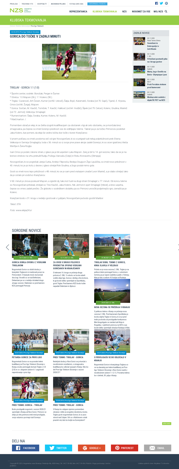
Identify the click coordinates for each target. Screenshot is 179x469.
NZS (124, 11)
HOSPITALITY (42, 4)
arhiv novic (166, 423)
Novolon (166, 463)
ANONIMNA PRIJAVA (58, 4)
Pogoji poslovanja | (99, 463)
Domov (12, 26)
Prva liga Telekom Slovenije (29, 32)
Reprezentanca (78, 11)
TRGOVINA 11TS (27, 4)
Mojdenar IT (158, 463)
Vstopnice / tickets (97, 4)
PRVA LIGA (13, 4)
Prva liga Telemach (37, 26)
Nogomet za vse (141, 11)
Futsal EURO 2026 (76, 4)
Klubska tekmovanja (105, 11)
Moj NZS (158, 11)
